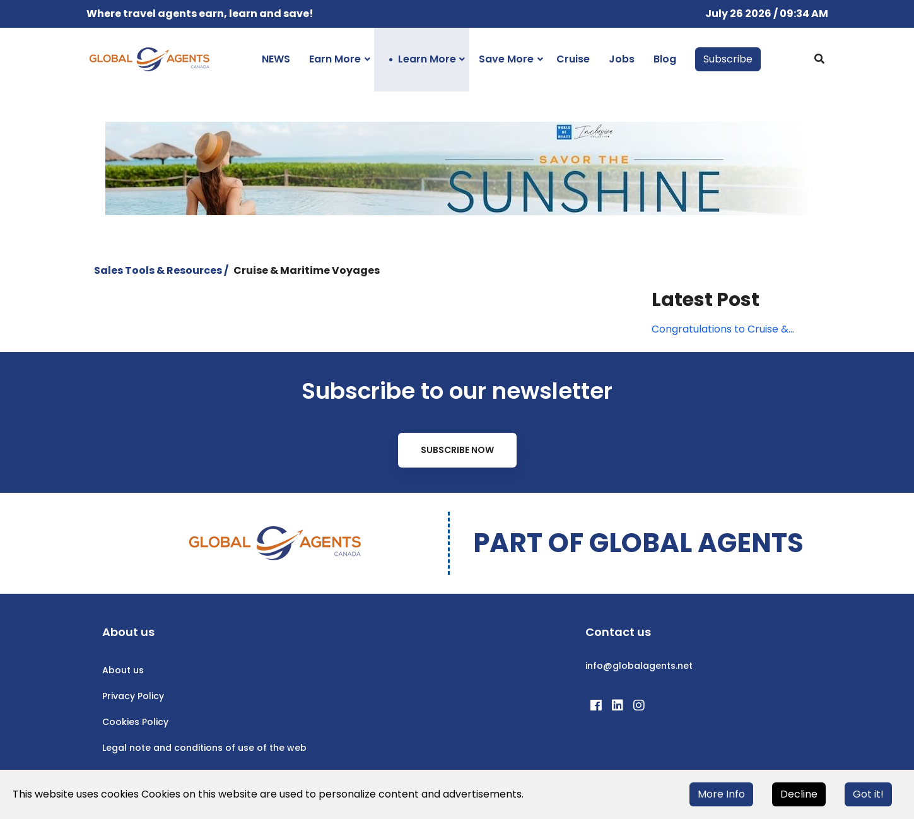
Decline (798, 794)
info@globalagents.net (639, 665)
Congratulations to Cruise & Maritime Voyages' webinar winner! (720, 329)
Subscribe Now (457, 450)
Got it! (868, 794)
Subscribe (728, 59)
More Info (721, 794)
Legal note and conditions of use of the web (204, 747)
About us (123, 670)
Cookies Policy (135, 722)
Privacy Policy (133, 696)
